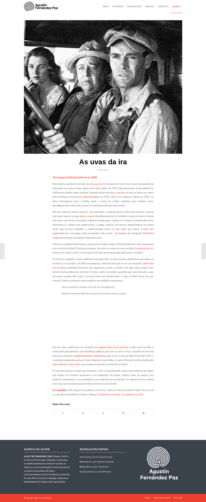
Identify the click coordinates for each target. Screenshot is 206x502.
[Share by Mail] (143, 413)
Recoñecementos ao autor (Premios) (95, 472)
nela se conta (87, 216)
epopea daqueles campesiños (90, 355)
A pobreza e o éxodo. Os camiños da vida (120, 394)
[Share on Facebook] (63, 413)
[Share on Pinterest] (123, 413)
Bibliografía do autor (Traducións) (94, 467)
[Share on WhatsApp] (103, 413)
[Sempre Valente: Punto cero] (203, 251)
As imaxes (121, 233)
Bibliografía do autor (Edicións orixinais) (97, 462)
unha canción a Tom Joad (65, 364)
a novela (120, 192)
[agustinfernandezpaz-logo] (41, 6)
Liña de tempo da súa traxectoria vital (96, 457)
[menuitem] (106, 6)
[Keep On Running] (2, 251)
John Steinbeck (91, 196)
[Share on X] (83, 413)
